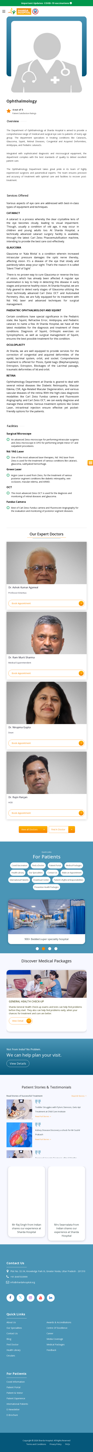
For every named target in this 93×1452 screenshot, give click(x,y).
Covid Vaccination (19, 865)
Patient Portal (55, 865)
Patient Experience (16, 1398)
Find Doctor (12, 1344)
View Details (18, 1063)
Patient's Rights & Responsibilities (68, 880)
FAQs (67, 1444)
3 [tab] (49, 948)
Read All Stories (79, 1096)
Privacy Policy (55, 1444)
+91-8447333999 (18, 1276)
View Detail (21, 1020)
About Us (11, 1322)
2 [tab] (43, 948)
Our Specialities (36, 872)
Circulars (11, 1355)
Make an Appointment (72, 872)
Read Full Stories (43, 1116)
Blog (9, 1338)
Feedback (51, 1350)
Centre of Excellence (57, 1327)
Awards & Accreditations (59, 1322)
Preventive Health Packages (46, 887)
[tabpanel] (46, 921)
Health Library (17, 872)
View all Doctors (34, 829)
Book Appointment (48, 603)
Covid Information (16, 1381)
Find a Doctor (38, 865)
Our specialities (14, 1327)
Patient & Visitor (15, 1392)
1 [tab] (37, 948)
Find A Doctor (63, 829)
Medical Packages (74, 865)
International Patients (19, 880)
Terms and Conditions (36, 1444)
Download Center (41, 880)
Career (50, 1333)
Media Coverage (55, 1338)
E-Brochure (12, 1415)
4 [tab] (55, 948)
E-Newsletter (13, 1409)
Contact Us (52, 872)
